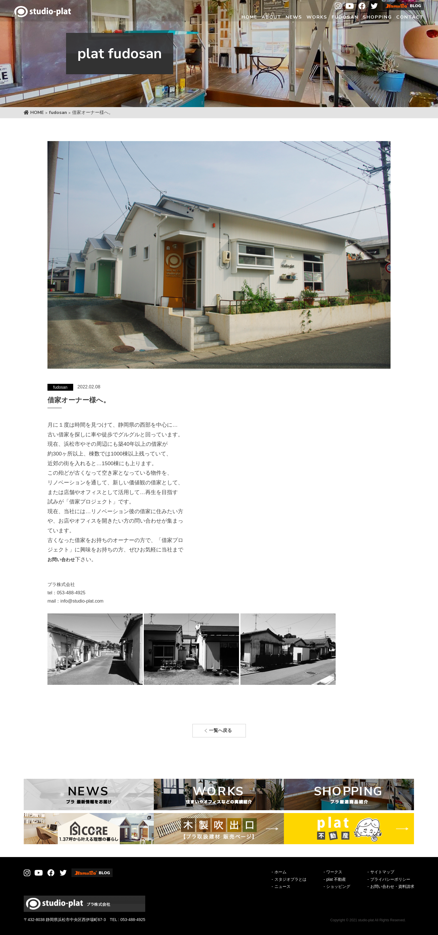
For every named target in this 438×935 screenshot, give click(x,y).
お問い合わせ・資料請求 (392, 886)
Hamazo (403, 6)
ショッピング (338, 886)
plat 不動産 (336, 879)
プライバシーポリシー (390, 879)
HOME (37, 112)
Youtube (350, 6)
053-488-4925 (132, 919)
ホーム (280, 872)
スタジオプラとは (290, 879)
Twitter (374, 6)
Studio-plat (42, 11)
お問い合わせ (61, 559)
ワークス (334, 872)
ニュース (282, 886)
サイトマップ (382, 872)
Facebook (362, 6)
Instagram (338, 6)
